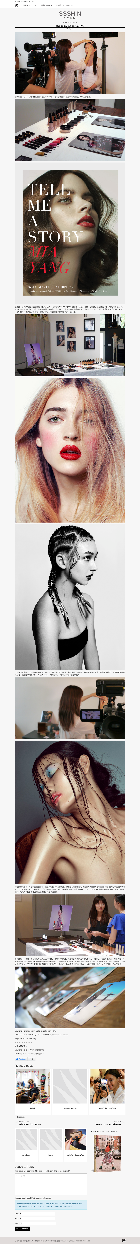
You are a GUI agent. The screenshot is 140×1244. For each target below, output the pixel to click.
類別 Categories (30, 5)
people (75, 22)
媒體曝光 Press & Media (65, 5)
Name (18, 1214)
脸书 (42, 1054)
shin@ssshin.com (30, 1241)
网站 (42, 1050)
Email (18, 1219)
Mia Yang (48, 97)
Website (18, 1223)
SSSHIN (70, 13)
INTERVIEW (67, 22)
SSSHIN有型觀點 (52, 1241)
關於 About (46, 5)
